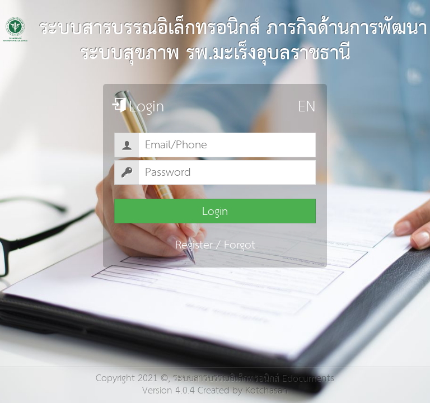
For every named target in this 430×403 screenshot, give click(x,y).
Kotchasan (266, 391)
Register (194, 245)
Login (215, 211)
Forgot (239, 245)
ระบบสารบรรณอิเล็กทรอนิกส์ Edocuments (253, 378)
